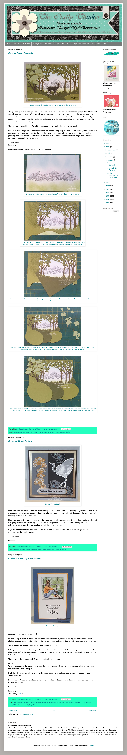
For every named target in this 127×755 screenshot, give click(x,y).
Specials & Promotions (81, 44)
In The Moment (86, 702)
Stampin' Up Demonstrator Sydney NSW (22, 705)
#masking (27, 702)
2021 (108, 182)
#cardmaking (18, 432)
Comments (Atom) (25, 714)
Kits (93, 44)
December (112, 150)
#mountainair (37, 432)
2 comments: (53, 429)
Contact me (26, 44)
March (110, 157)
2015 (108, 203)
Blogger (91, 745)
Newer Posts (13, 710)
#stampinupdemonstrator (50, 432)
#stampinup (35, 702)
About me (16, 44)
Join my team (37, 44)
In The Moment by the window (24, 558)
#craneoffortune (19, 549)
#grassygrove (27, 432)
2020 (108, 186)
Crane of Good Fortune (20, 441)
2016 (108, 199)
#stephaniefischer (65, 432)
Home (8, 44)
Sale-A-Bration (102, 44)
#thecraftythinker (74, 702)
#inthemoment (19, 702)
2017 (108, 196)
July (109, 153)
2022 (108, 147)
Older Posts (92, 710)
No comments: (54, 546)
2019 (108, 189)
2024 (108, 143)
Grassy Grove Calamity (20, 53)
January (111, 160)
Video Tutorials (66, 44)
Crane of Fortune (60, 549)
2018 (108, 193)
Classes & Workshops (52, 44)
